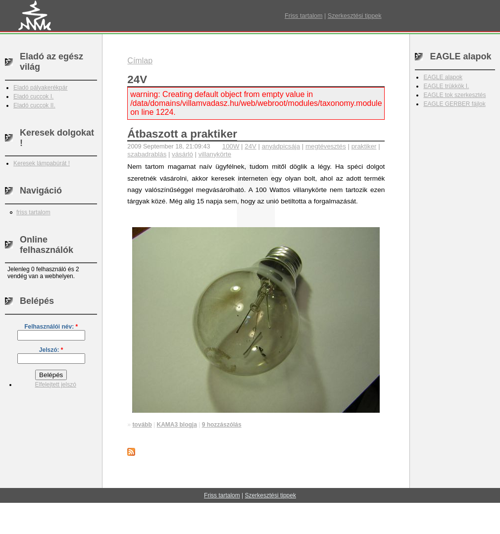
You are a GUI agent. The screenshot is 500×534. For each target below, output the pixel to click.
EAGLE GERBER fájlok (454, 103)
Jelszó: (51, 349)
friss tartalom (33, 212)
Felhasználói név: (51, 326)
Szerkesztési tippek (355, 15)
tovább (141, 424)
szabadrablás (146, 154)
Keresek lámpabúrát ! (41, 163)
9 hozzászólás (222, 424)
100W (231, 146)
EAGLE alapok (442, 77)
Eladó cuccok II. (34, 105)
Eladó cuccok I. (33, 96)
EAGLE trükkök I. (446, 86)
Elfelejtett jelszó (55, 384)
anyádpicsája (281, 146)
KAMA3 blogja (177, 424)
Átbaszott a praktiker (182, 134)
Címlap (139, 60)
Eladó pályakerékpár (40, 87)
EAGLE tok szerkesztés (454, 95)
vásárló (182, 154)
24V (250, 146)
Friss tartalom (303, 15)
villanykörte (215, 154)
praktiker (364, 146)
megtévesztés (325, 146)
